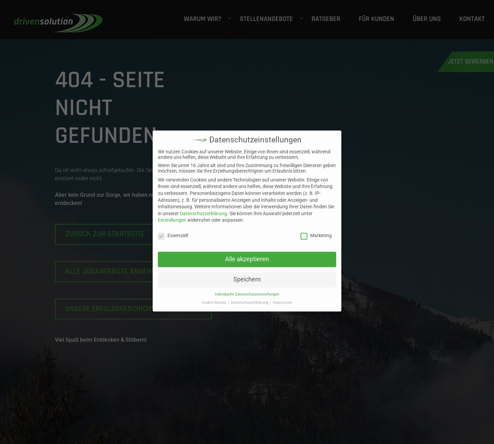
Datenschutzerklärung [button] (250, 297)
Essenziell (173, 230)
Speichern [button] (247, 274)
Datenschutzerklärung (203, 208)
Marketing (316, 230)
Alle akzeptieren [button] (247, 254)
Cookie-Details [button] (214, 297)
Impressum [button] (282, 297)
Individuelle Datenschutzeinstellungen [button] (247, 289)
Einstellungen (172, 215)
